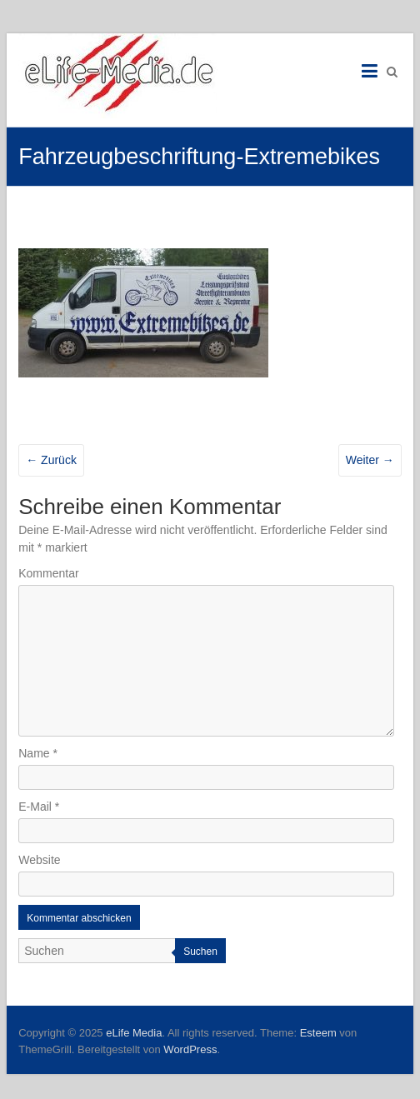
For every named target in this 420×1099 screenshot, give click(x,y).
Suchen (200, 951)
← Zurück (51, 460)
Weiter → (370, 460)
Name (38, 753)
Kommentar (48, 573)
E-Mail (38, 806)
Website (39, 860)
